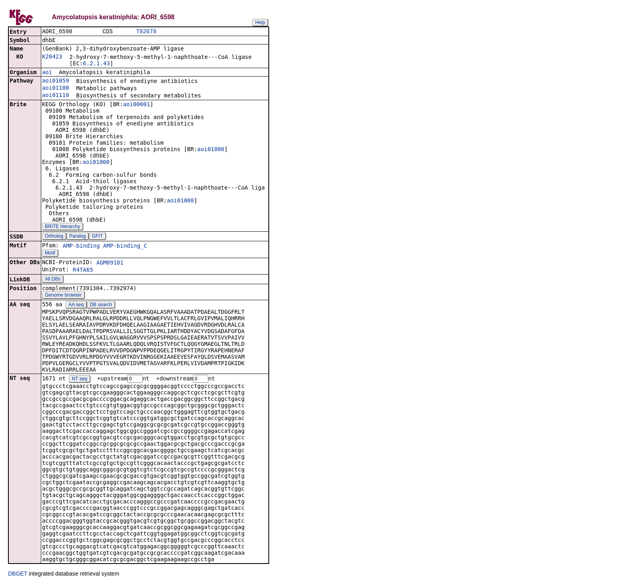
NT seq (79, 380)
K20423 (52, 57)
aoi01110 (55, 96)
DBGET (17, 575)
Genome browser (63, 296)
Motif (50, 254)
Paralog (77, 237)
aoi (47, 73)
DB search (101, 305)
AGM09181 (110, 263)
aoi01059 (55, 81)
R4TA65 (83, 270)
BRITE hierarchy (62, 227)
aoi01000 (96, 163)
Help (260, 22)
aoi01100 (55, 88)
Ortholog (54, 237)
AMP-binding (81, 246)
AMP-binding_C (125, 246)
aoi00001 (136, 105)
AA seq (76, 305)
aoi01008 (210, 150)
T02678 (146, 32)
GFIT (97, 237)
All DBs (52, 280)
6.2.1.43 (96, 64)
